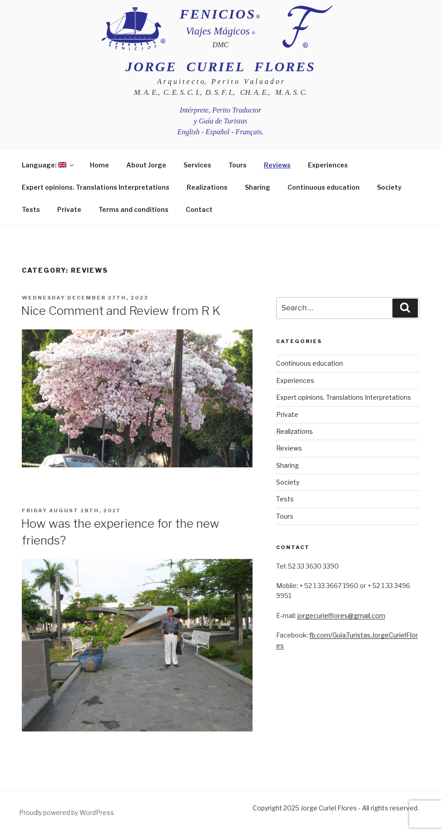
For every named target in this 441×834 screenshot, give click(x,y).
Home (99, 165)
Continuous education (323, 187)
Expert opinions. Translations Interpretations (95, 187)
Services (197, 165)
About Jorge (146, 165)
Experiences (328, 165)
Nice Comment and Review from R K (120, 311)
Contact (199, 209)
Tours (237, 165)
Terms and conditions (133, 209)
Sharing (257, 187)
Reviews (277, 165)
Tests (31, 209)
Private (69, 209)
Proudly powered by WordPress (66, 812)
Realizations (207, 187)
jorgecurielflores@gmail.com (341, 615)
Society (389, 187)
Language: (48, 165)
